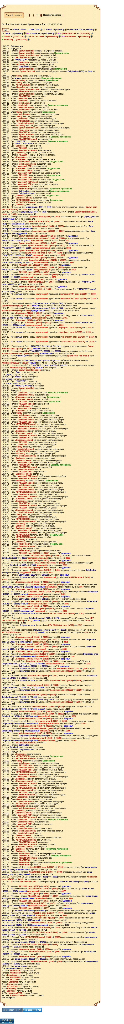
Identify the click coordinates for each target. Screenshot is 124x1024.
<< (26, 15)
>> (37, 15)
